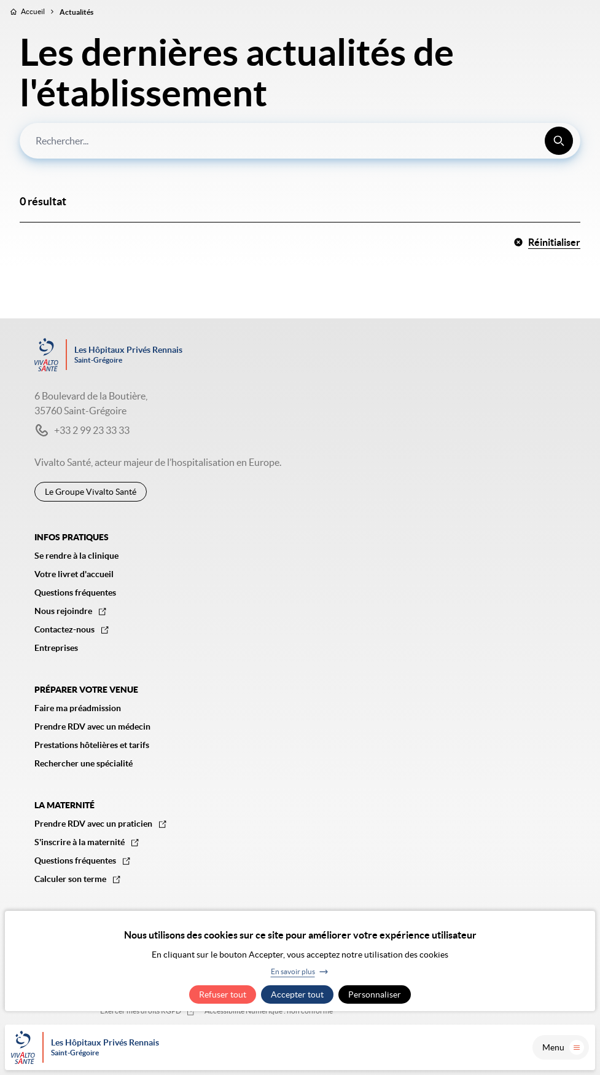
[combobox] (300, 141)
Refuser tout (222, 994)
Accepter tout (297, 994)
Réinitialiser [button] (546, 242)
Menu (563, 1047)
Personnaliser (374, 994)
